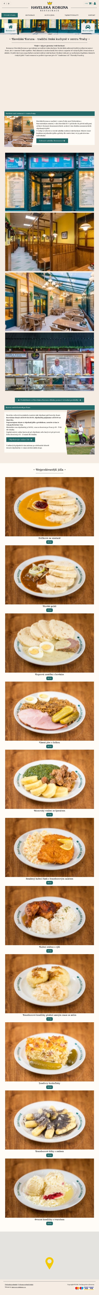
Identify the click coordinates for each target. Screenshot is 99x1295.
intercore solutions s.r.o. (19, 1287)
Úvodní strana (9, 15)
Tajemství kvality (72, 15)
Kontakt (91, 15)
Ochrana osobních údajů (25, 1284)
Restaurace (30, 15)
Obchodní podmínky (11, 1284)
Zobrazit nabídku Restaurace (52, 141)
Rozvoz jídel (50, 15)
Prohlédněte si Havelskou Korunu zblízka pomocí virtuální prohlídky (49, 400)
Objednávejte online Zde (20, 440)
